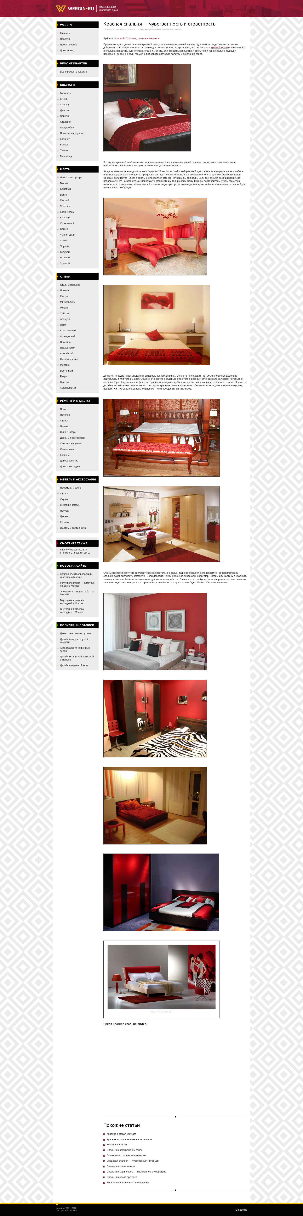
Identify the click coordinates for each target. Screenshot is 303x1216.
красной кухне (219, 47)
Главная (65, 33)
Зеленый (65, 206)
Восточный (66, 370)
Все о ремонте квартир (73, 71)
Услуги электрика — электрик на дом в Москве (77, 584)
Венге (63, 194)
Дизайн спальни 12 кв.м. (74, 665)
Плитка (64, 426)
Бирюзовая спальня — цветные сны (128, 1182)
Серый (64, 228)
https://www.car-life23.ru (73, 549)
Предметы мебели (71, 487)
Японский (65, 342)
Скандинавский (69, 359)
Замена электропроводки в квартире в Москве (76, 576)
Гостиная (65, 93)
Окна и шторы (68, 432)
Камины (64, 455)
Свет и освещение (71, 443)
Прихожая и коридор (72, 133)
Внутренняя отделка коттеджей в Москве (72, 602)
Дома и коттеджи (70, 466)
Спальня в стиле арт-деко (122, 1177)
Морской (65, 364)
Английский (66, 353)
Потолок (65, 414)
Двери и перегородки (72, 437)
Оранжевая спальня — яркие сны (126, 1155)
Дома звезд (66, 50)
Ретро (63, 376)
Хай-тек (64, 313)
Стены (64, 420)
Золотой (65, 263)
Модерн (64, 307)
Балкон (64, 144)
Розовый (65, 257)
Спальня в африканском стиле (125, 1149)
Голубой (65, 251)
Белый (64, 183)
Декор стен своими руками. (76, 633)
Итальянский (67, 347)
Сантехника (67, 449)
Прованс (65, 290)
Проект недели (68, 44)
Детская (64, 110)
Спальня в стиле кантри (121, 1166)
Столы (64, 493)
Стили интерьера (70, 284)
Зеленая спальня (117, 1144)
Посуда (64, 510)
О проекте (241, 1209)
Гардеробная (67, 127)
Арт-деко (65, 319)
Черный (64, 246)
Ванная (64, 116)
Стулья (64, 499)
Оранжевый (67, 223)
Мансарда (66, 156)
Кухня (63, 98)
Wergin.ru (75, 8)
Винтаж (64, 382)
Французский (67, 336)
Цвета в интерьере (71, 177)
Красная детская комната (121, 1133)
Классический (68, 330)
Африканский (68, 387)
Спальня (65, 104)
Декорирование (69, 460)
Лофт (63, 324)
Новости (65, 39)
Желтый (65, 200)
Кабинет (65, 139)
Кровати (65, 522)
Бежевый (65, 188)
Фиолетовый (67, 234)
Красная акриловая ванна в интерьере (129, 1139)
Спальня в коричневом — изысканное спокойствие (136, 1171)
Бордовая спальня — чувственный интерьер (133, 1160)
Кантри (64, 296)
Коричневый (67, 211)
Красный (65, 217)
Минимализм (67, 301)
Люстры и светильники (73, 527)
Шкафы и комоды (70, 504)
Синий (63, 240)
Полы (63, 409)
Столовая (65, 121)
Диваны (64, 516)
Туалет (64, 150)
